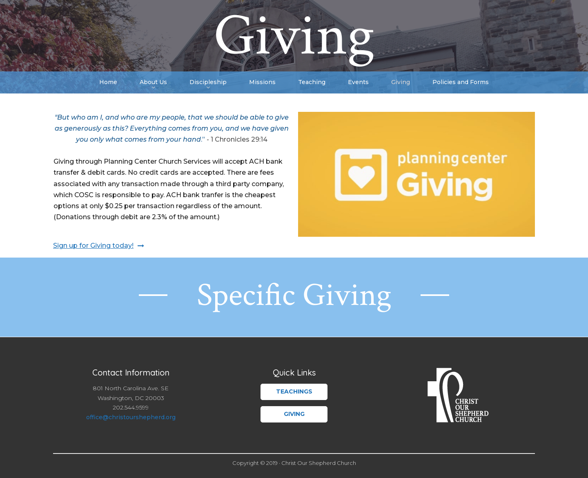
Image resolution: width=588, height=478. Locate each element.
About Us (153, 82)
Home (108, 82)
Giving (400, 82)
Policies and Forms (460, 82)
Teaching (311, 82)
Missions (262, 82)
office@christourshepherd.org (131, 417)
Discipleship (208, 82)
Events (358, 82)
